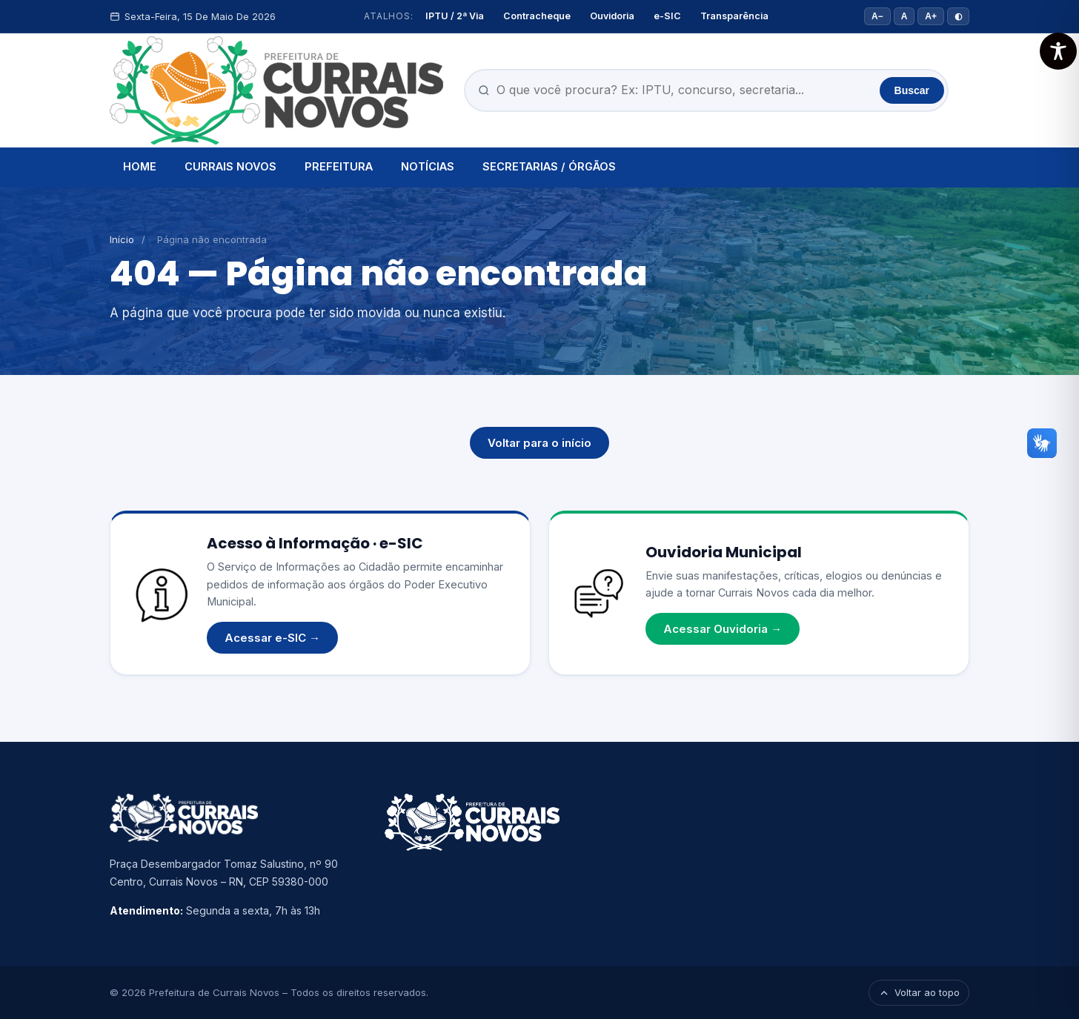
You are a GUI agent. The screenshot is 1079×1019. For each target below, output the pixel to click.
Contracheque (537, 15)
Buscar (911, 90)
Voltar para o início (539, 443)
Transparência (734, 15)
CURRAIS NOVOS (230, 166)
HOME (139, 166)
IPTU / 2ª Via (454, 15)
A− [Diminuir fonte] (877, 16)
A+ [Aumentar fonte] (931, 16)
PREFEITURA (339, 166)
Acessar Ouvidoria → (722, 629)
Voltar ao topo (919, 992)
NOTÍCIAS (427, 166)
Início (122, 239)
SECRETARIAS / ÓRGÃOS (549, 166)
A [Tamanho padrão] (904, 16)
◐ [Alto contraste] (958, 16)
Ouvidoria (612, 15)
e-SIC (667, 15)
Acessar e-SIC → (272, 638)
